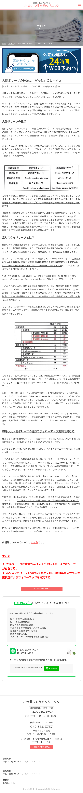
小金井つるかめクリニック (41, 701)
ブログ (11, 43)
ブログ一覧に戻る (42, 588)
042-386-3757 (41, 712)
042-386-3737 (41, 727)
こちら (34, 542)
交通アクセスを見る (42, 747)
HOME (4, 43)
